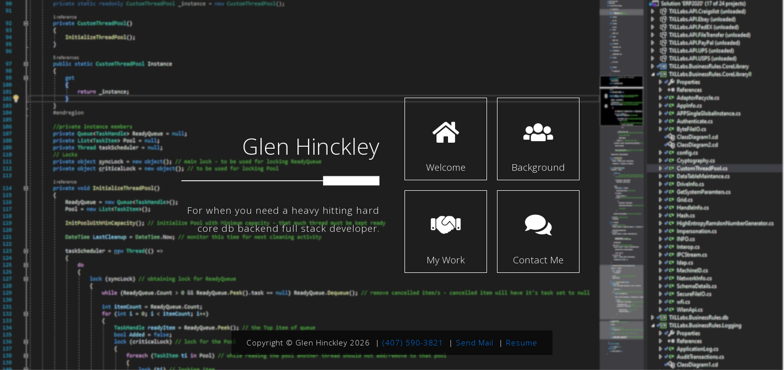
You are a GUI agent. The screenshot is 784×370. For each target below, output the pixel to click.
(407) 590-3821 (413, 342)
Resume (522, 342)
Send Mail (475, 342)
